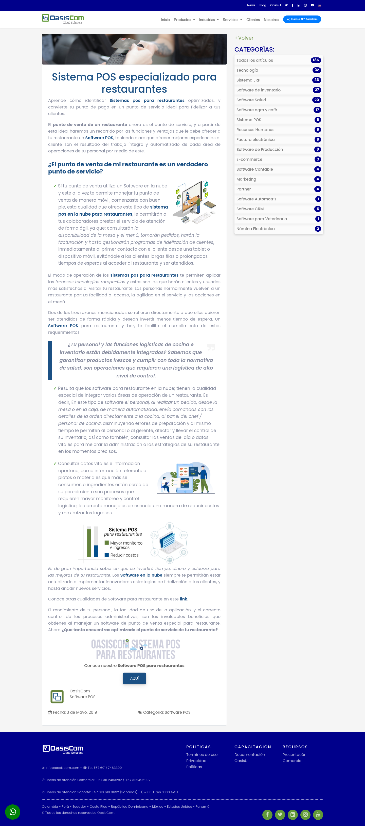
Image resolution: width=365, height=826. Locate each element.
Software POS (99, 138)
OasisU (240, 760)
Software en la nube (141, 575)
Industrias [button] (207, 20)
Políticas (194, 766)
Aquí (134, 678)
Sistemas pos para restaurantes (147, 100)
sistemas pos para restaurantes (144, 275)
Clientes (253, 20)
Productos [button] (183, 20)
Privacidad (196, 760)
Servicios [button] (231, 20)
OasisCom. (106, 812)
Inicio (165, 20)
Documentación (249, 754)
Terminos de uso (202, 754)
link (183, 599)
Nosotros (271, 20)
